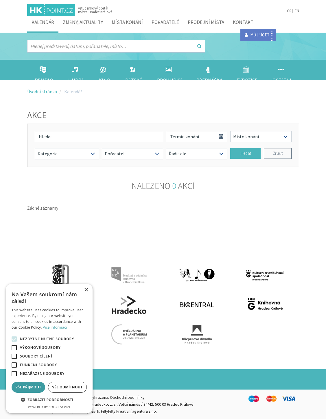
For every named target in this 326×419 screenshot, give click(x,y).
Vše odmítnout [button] (67, 387)
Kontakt (243, 22)
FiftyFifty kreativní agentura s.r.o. (129, 411)
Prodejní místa (206, 22)
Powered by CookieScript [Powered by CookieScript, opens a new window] (49, 407)
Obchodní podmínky (127, 397)
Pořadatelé (165, 22)
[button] (49, 399)
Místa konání (127, 22)
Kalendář (43, 22)
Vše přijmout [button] (28, 387)
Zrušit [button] (278, 153)
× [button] (86, 290)
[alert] (49, 348)
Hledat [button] (245, 153)
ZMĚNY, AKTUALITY (83, 22)
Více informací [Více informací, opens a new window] (55, 327)
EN (297, 10)
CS (289, 10)
